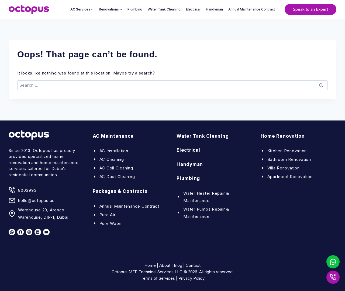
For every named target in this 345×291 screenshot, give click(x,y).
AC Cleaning (111, 159)
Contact (193, 265)
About (164, 265)
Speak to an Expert (310, 9)
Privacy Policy (191, 278)
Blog (178, 265)
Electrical (193, 9)
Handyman (214, 9)
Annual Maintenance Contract (251, 9)
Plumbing (134, 9)
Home (150, 265)
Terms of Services (158, 278)
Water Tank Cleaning (164, 9)
